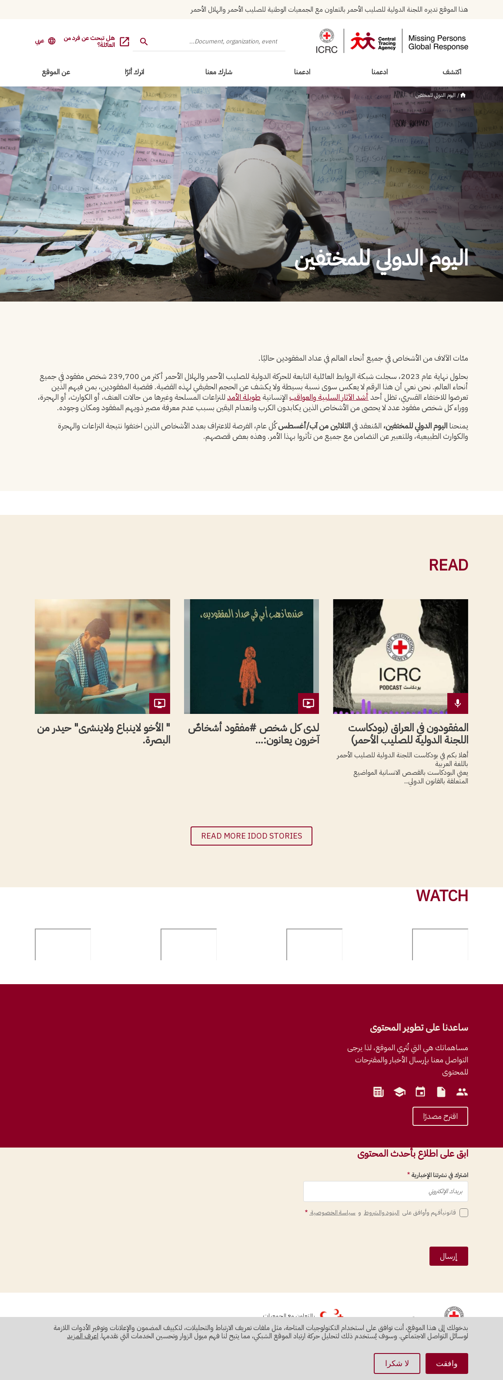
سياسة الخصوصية (332, 1212)
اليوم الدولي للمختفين (436, 95)
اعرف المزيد (82, 1336)
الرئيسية (462, 95)
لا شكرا (397, 1363)
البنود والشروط (381, 1212)
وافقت (447, 1363)
